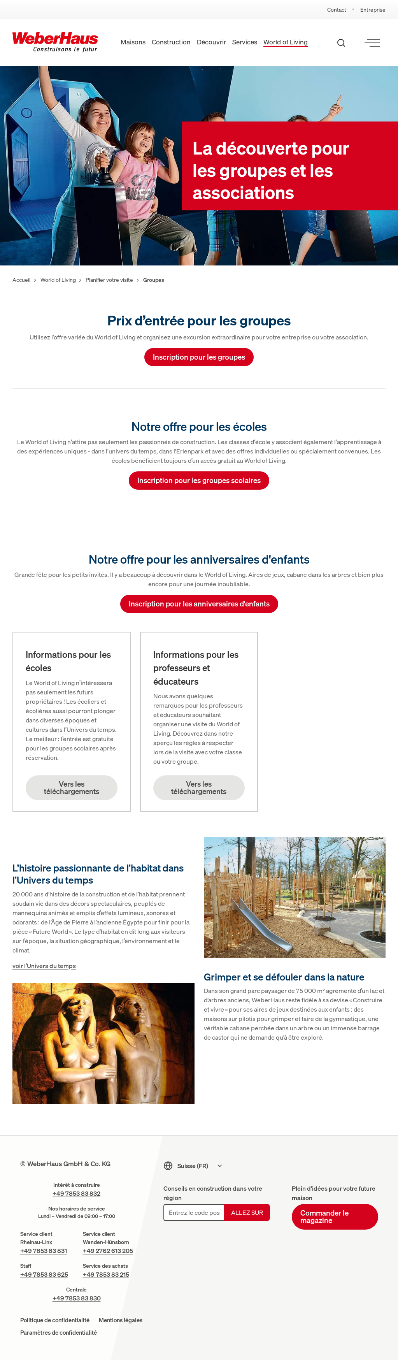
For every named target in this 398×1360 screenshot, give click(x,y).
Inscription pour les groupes (199, 356)
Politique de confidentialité (54, 1319)
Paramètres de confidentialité (58, 1332)
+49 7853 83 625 (44, 1274)
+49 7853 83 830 (77, 1297)
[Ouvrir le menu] (372, 42)
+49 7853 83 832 (76, 1193)
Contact (336, 9)
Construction (171, 42)
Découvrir (211, 42)
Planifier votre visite (109, 279)
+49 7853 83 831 (43, 1250)
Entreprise (373, 9)
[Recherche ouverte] (341, 42)
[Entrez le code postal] (193, 1212)
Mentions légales (120, 1319)
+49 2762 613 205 (108, 1250)
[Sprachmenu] (200, 1166)
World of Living (285, 42)
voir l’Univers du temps (44, 965)
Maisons (133, 42)
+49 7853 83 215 (106, 1274)
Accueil (21, 279)
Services (244, 42)
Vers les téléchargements (71, 787)
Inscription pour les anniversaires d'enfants (199, 603)
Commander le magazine (324, 1216)
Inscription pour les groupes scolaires (199, 480)
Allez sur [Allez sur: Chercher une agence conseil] (247, 1212)
